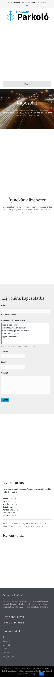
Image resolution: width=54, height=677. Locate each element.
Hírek (5, 637)
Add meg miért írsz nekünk (13, 320)
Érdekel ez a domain (25, 324)
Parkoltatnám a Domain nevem (25, 327)
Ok (41, 674)
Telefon (5, 351)
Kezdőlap (6, 645)
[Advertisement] (27, 51)
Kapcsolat (6, 641)
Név (3, 305)
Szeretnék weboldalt (25, 333)
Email (4, 362)
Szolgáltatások (8, 656)
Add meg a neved (8, 314)
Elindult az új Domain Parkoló (14, 623)
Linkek (5, 648)
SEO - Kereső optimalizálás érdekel (25, 330)
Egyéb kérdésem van (25, 336)
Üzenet (5, 373)
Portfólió (6, 652)
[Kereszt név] (25, 310)
